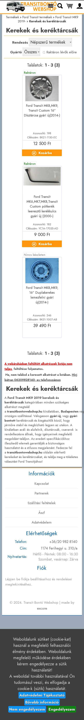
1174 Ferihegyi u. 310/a (59, 548)
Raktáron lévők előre (60, 52)
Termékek (12, 17)
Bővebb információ (42, 702)
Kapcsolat (41, 483)
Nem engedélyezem (27, 709)
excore (42, 608)
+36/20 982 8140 (63, 541)
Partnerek (42, 493)
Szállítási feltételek (42, 502)
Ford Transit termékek (37, 17)
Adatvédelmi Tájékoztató (42, 695)
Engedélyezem (62, 709)
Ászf (41, 512)
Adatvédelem (42, 522)
